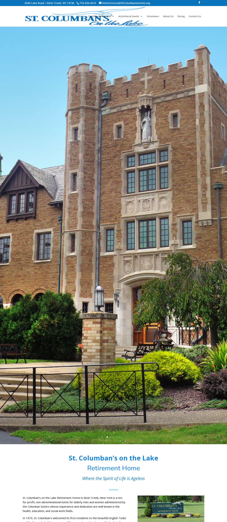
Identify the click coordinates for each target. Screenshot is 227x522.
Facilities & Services (99, 16)
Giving (181, 16)
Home (81, 16)
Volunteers (153, 16)
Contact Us (195, 16)
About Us (168, 16)
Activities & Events (128, 16)
